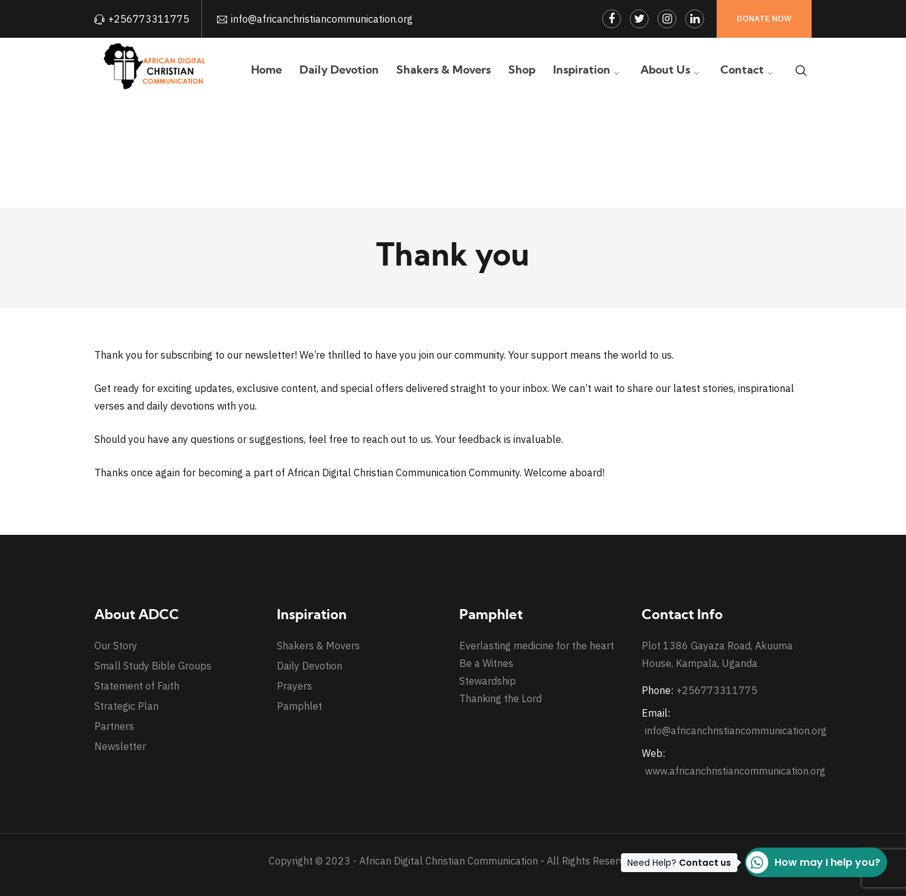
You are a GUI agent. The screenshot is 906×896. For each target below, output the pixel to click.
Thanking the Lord (500, 698)
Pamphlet (299, 706)
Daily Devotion (309, 665)
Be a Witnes (486, 663)
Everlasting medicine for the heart (536, 645)
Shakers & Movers (318, 645)
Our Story (115, 645)
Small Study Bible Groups (152, 665)
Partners (114, 726)
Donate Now (764, 18)
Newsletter (120, 746)
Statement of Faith (136, 686)
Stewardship (487, 681)
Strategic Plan (126, 706)
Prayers (294, 686)
